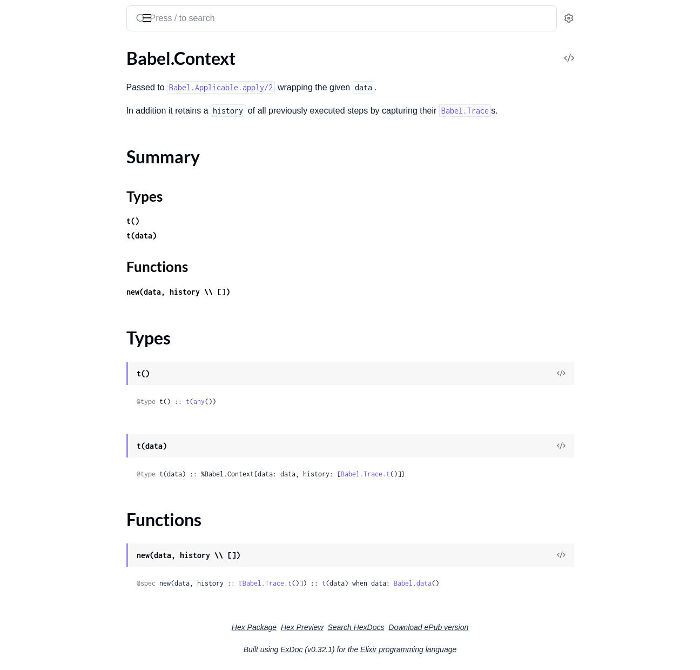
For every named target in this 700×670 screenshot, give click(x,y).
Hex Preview (383, 627)
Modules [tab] (60, 50)
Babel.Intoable (35, 296)
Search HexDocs (436, 627)
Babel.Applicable (39, 267)
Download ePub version (509, 627)
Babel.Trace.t (446, 474)
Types (28, 183)
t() (213, 220)
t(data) (222, 235)
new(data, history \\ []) (259, 291)
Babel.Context (35, 151)
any (280, 401)
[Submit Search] (220, 19)
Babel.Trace (29, 114)
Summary (35, 170)
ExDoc (372, 649)
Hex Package (335, 627)
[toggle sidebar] (148, 17)
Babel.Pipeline (34, 311)
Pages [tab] (19, 50)
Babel (21, 12)
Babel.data (494, 583)
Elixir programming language (489, 649)
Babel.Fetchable (37, 282)
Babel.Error (29, 99)
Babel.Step (28, 215)
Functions (36, 196)
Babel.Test (26, 230)
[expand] (151, 84)
